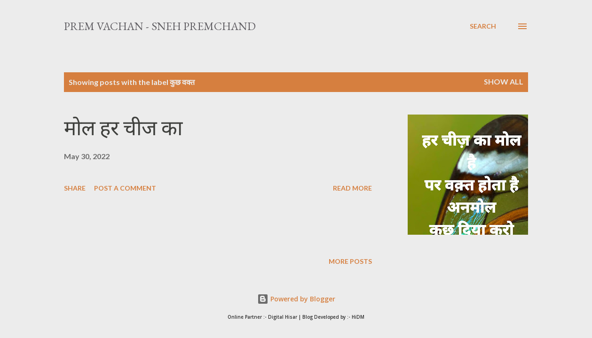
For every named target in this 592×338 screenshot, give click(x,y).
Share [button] (75, 188)
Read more (352, 188)
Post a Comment (125, 188)
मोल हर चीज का (123, 128)
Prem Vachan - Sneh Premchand (160, 26)
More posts (350, 261)
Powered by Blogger (296, 298)
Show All (503, 81)
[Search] (483, 26)
